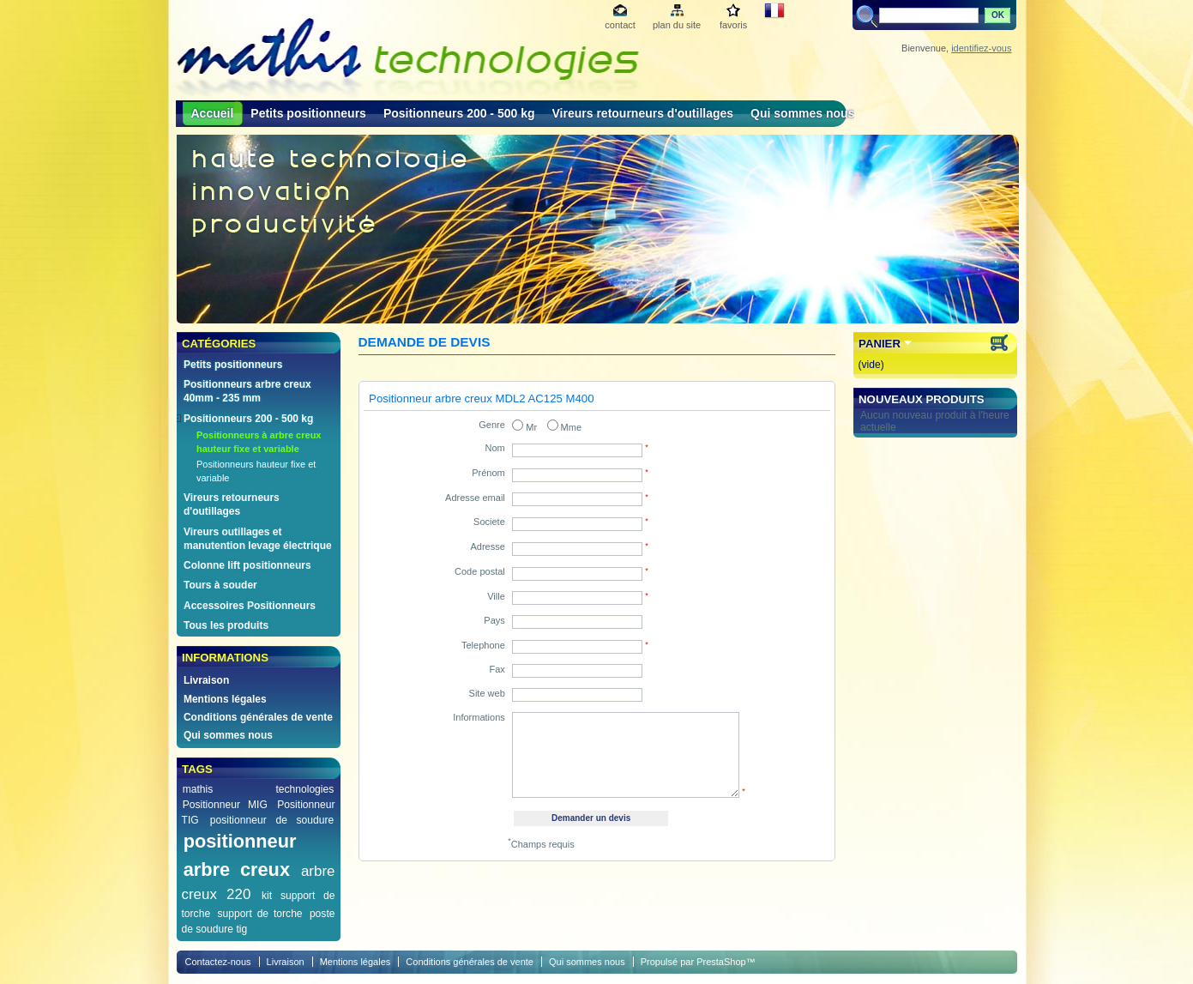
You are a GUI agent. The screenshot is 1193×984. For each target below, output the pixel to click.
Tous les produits (226, 625)
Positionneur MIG (225, 805)
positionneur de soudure (272, 820)
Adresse (487, 546)
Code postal (480, 571)
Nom (495, 448)
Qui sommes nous (802, 113)
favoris (733, 25)
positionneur (240, 841)
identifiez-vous (981, 48)
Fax (496, 669)
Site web (487, 693)
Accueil (212, 113)
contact (620, 25)
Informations (479, 717)
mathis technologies (258, 789)
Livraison (206, 680)
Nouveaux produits (922, 399)
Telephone (483, 645)
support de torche (259, 914)
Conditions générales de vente (258, 717)
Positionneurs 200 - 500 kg (459, 113)
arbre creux (237, 869)
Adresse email (475, 497)
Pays (494, 620)
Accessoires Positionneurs (250, 606)
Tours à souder (220, 585)
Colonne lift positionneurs (247, 565)
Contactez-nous (218, 962)
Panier (880, 343)
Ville (496, 596)
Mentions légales (225, 699)
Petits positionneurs (308, 113)
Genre (492, 425)
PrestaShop (720, 962)
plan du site (677, 25)
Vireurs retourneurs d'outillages (643, 113)
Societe (489, 521)
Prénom (488, 473)
